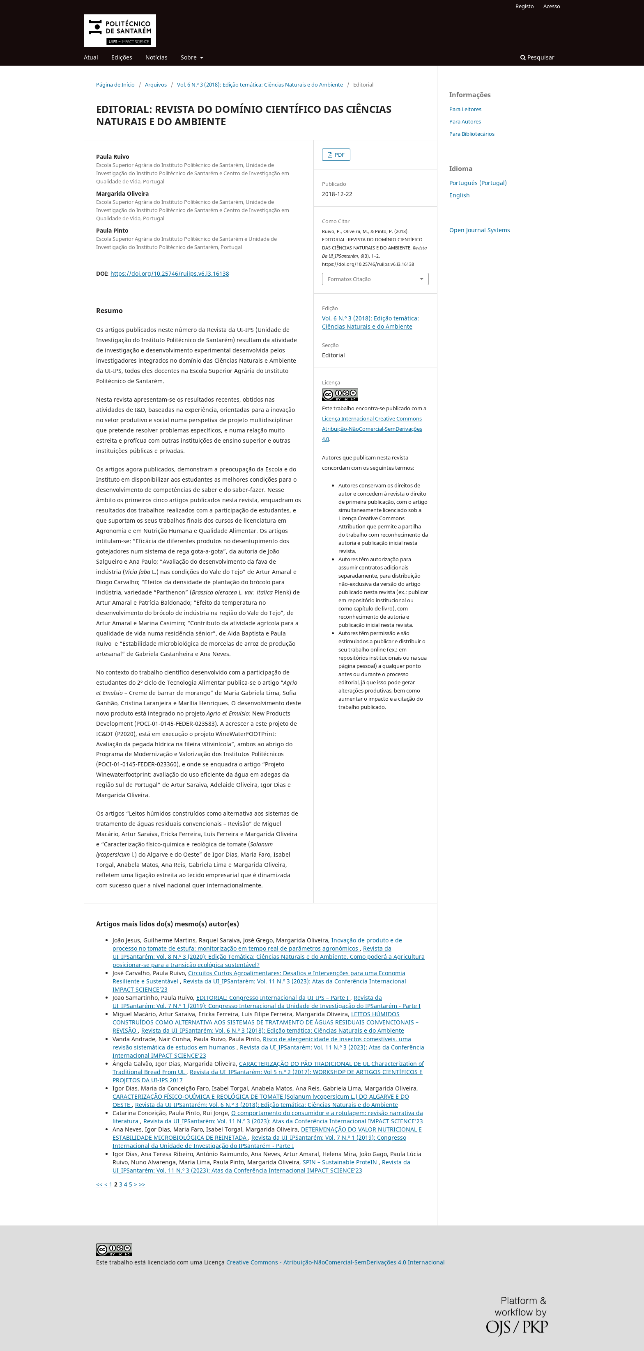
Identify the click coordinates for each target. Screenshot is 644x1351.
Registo (524, 6)
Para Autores (465, 121)
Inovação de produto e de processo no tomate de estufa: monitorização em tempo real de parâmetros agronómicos (257, 944)
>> (142, 1184)
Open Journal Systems (479, 230)
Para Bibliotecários (471, 133)
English (459, 195)
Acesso (551, 6)
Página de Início (115, 84)
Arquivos (156, 84)
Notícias (156, 57)
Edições (121, 57)
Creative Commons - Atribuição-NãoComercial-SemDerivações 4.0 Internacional (335, 1262)
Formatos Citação (349, 279)
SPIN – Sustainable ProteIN (341, 1162)
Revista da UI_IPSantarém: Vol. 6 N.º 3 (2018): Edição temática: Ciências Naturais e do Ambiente (272, 1030)
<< (99, 1184)
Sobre (189, 57)
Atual (91, 57)
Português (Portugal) (478, 183)
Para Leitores (465, 109)
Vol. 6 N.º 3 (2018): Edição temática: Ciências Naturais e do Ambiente (260, 84)
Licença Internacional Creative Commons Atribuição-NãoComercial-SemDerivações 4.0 (372, 429)
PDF (339, 154)
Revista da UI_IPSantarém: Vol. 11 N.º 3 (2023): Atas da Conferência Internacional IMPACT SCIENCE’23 (283, 1121)
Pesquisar (537, 57)
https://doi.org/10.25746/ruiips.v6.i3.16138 (169, 273)
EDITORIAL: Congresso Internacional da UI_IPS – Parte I (273, 997)
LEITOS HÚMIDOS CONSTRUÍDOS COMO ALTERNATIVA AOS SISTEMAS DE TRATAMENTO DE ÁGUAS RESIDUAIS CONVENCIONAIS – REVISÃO (266, 1022)
